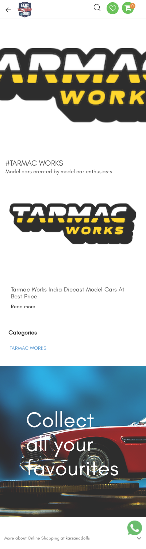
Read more (23, 307)
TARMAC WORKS (28, 348)
